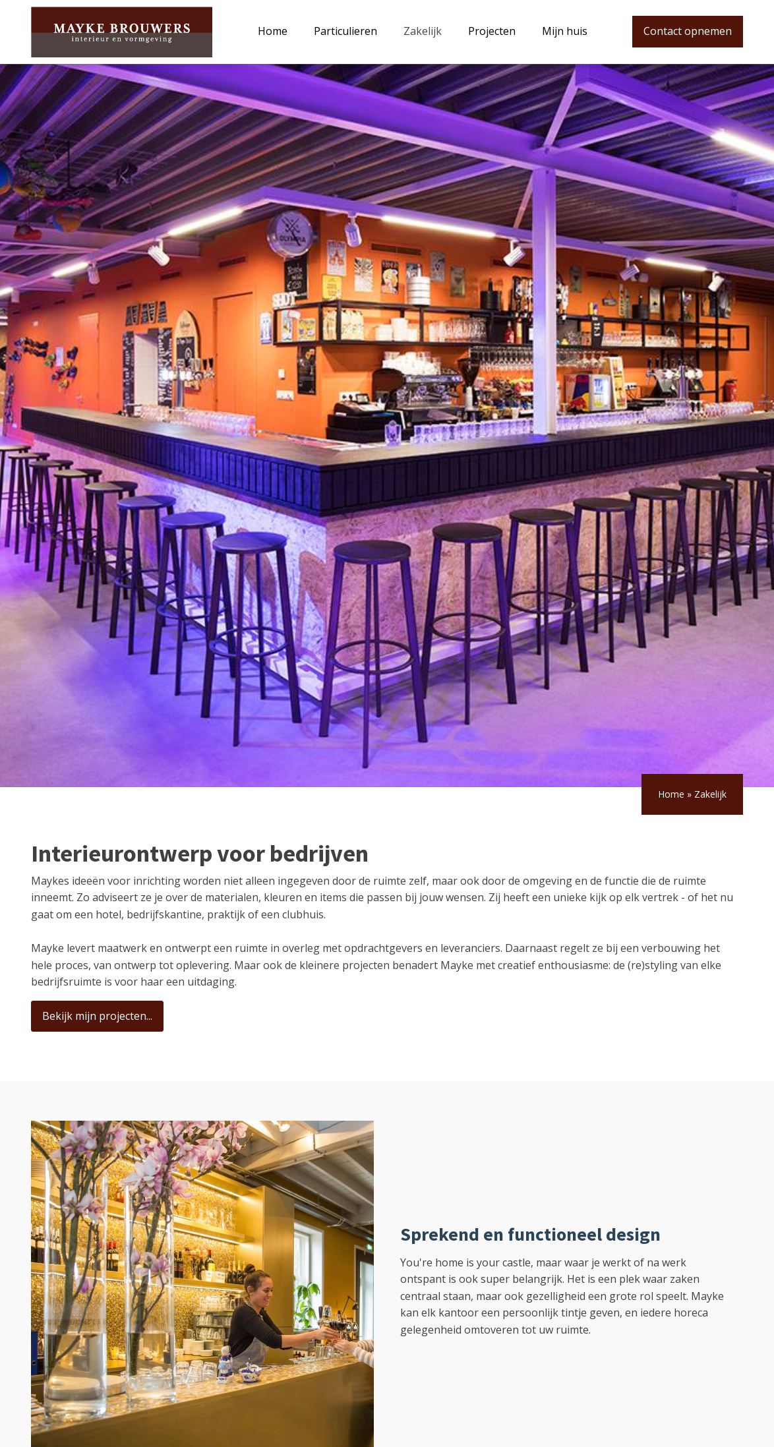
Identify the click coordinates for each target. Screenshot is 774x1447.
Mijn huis (564, 31)
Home (272, 31)
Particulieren (345, 31)
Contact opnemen (687, 31)
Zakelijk (422, 31)
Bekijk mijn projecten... (97, 1016)
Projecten (492, 31)
